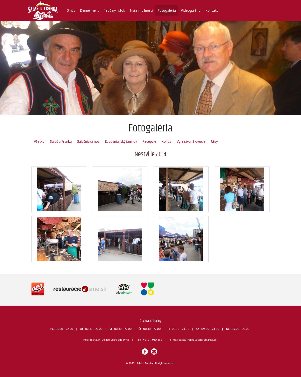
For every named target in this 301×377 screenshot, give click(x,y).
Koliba (166, 141)
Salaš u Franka (61, 141)
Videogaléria (190, 10)
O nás (70, 10)
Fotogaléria (167, 10)
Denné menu (89, 10)
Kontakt (211, 10)
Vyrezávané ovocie (191, 141)
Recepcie (149, 141)
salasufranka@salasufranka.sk (198, 340)
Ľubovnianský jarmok (121, 141)
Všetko (39, 141)
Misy (214, 141)
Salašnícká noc (88, 141)
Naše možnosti (141, 10)
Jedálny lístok (115, 10)
